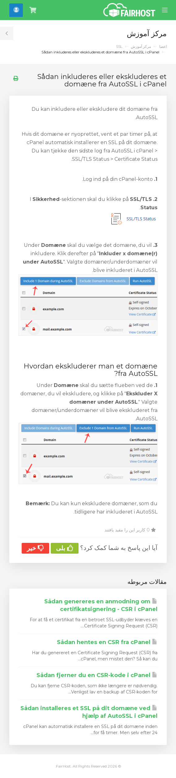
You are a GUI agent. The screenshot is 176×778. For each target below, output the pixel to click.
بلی (64, 548)
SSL (119, 46)
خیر (35, 548)
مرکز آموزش (141, 46)
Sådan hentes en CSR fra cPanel (107, 642)
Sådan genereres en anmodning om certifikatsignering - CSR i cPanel (100, 605)
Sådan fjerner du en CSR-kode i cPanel (96, 675)
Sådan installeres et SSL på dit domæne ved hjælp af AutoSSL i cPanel (88, 712)
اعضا (163, 46)
